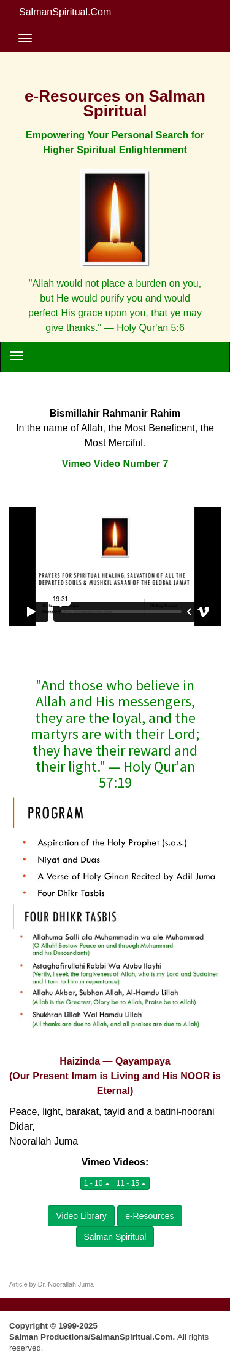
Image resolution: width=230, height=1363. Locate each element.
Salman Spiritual (115, 1237)
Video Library (81, 1216)
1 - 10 (97, 1183)
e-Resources (149, 1216)
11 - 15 (132, 1183)
